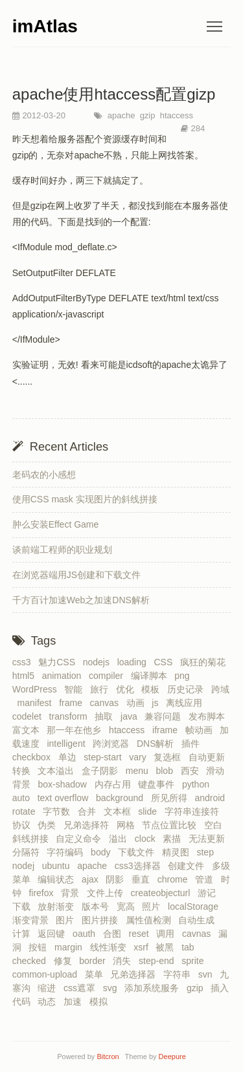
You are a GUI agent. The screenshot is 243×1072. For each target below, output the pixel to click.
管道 (206, 879)
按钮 (40, 947)
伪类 (49, 825)
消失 (124, 961)
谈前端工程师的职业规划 (62, 549)
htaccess (175, 115)
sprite (195, 961)
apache (120, 115)
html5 (26, 675)
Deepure (172, 1056)
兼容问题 (165, 716)
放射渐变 (58, 906)
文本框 (120, 811)
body (103, 852)
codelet (29, 716)
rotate (26, 811)
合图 (114, 933)
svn (208, 974)
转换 (24, 771)
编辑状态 (58, 879)
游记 (209, 893)
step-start (105, 757)
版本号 (98, 906)
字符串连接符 (194, 811)
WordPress (37, 689)
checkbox (34, 757)
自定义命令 (81, 838)
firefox (43, 893)
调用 (167, 933)
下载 (24, 906)
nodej (26, 866)
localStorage (196, 906)
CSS (166, 662)
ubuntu (58, 866)
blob (167, 771)
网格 (128, 825)
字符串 (179, 974)
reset (141, 933)
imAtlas (45, 26)
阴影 (117, 879)
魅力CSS (59, 662)
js (157, 703)
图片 (67, 920)
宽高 (128, 906)
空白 (215, 825)
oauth (86, 933)
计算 (24, 933)
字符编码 (67, 852)
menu (140, 771)
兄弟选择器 (135, 974)
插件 (193, 743)
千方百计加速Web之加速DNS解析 (81, 600)
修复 (65, 961)
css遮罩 (82, 988)
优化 (127, 689)
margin (70, 947)
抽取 (106, 716)
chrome (174, 879)
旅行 (101, 689)
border (94, 961)
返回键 (54, 933)
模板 (153, 689)
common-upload (47, 974)
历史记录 (188, 689)
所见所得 (171, 798)
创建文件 (188, 866)
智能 (75, 689)
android (211, 798)
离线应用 (186, 703)
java (131, 716)
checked (31, 961)
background (122, 798)
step (207, 852)
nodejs (99, 662)
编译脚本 (151, 675)
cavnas (199, 933)
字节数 (59, 811)
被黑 (167, 947)
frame (73, 703)
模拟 (101, 1001)
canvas (107, 703)
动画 (138, 703)
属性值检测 (151, 920)
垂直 (143, 879)
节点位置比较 (172, 825)
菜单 (96, 974)
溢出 (120, 838)
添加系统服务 (154, 988)
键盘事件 (158, 784)
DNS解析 (158, 743)
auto (23, 798)
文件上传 (107, 893)
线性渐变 (111, 947)
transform (71, 716)
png (184, 675)
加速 (75, 1001)
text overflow (65, 798)
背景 (72, 893)
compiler (108, 675)
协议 (24, 825)
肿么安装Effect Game (55, 524)
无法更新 (209, 838)
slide (150, 811)
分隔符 (28, 852)
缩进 (49, 988)
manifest (37, 703)
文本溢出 (58, 771)
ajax (92, 879)
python (198, 784)
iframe (167, 730)
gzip (146, 115)
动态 (49, 1001)
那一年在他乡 (76, 730)
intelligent (68, 743)
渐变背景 (33, 920)
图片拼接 (102, 920)
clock (148, 838)
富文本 (28, 730)
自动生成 (199, 920)
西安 (192, 771)
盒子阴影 (102, 771)
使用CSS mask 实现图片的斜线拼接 (84, 499)
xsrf (143, 947)
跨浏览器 (113, 743)
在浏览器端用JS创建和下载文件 (76, 575)
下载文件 (138, 852)
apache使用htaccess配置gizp (113, 94)
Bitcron (109, 1056)
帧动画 (201, 730)
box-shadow (64, 784)
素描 (174, 838)
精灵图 (178, 852)
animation (64, 675)
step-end (159, 961)
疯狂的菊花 (205, 662)
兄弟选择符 (89, 825)
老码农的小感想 (44, 474)
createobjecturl (163, 893)
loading (134, 662)
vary (140, 757)
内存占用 (115, 784)
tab (190, 947)
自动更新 (209, 757)
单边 (70, 757)
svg (112, 988)
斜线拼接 (33, 838)
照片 (153, 906)
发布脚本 (209, 716)
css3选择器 (140, 866)
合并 (89, 811)
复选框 (170, 757)
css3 (24, 662)
